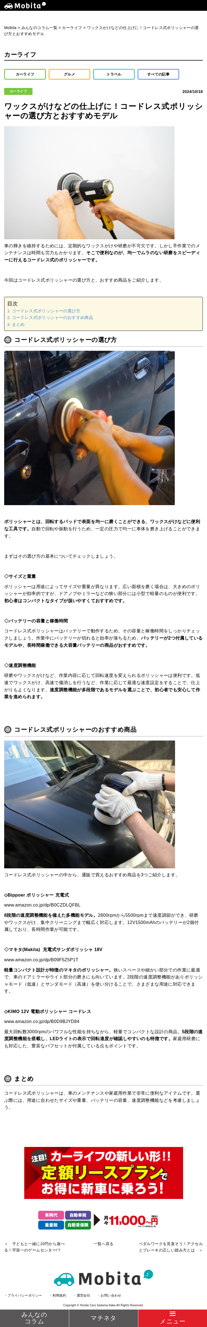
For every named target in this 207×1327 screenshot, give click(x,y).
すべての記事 (158, 74)
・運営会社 (81, 1295)
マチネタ (104, 1318)
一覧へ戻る (104, 1244)
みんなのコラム (34, 1318)
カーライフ (25, 74)
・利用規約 (57, 1295)
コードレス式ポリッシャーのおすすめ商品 (52, 317)
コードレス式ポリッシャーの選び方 (46, 310)
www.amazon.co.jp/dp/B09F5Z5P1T (41, 959)
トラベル (113, 74)
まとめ (18, 324)
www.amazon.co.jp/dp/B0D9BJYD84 (41, 1021)
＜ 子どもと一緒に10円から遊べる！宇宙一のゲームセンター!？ (34, 1247)
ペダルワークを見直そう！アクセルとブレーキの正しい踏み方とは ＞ (171, 1247)
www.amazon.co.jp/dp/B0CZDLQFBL (42, 905)
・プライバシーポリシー (23, 1295)
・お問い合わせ (109, 1295)
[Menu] (172, 1318)
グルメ (69, 74)
